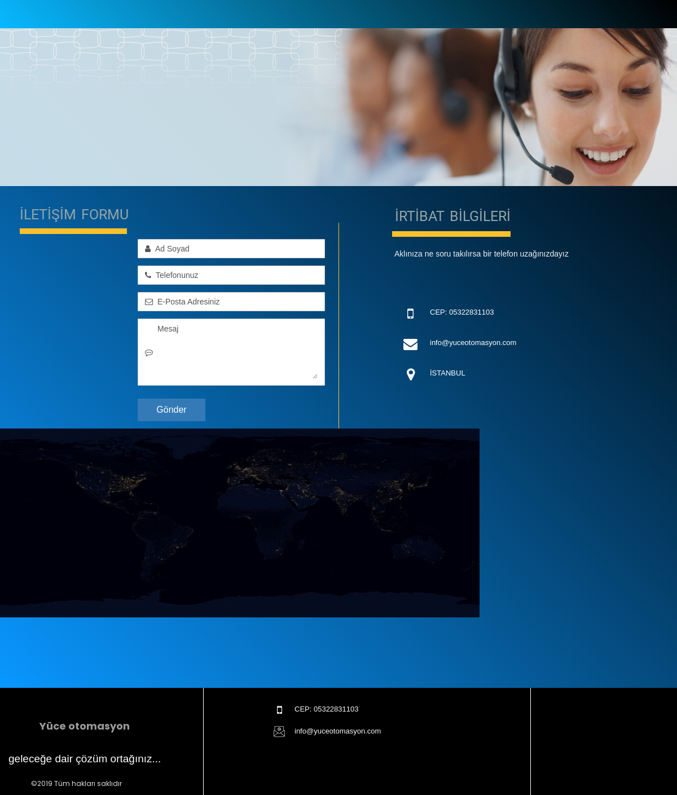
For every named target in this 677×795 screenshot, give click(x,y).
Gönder (171, 409)
